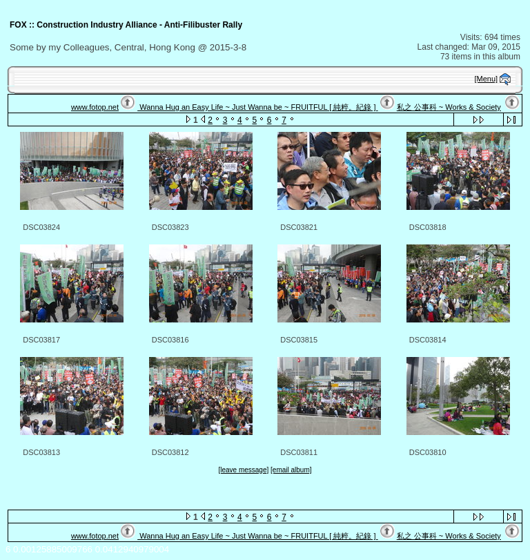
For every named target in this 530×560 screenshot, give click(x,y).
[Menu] (486, 79)
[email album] (291, 470)
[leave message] (243, 470)
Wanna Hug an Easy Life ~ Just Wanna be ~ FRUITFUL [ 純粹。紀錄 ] (257, 107)
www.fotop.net (95, 107)
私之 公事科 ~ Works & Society (449, 107)
